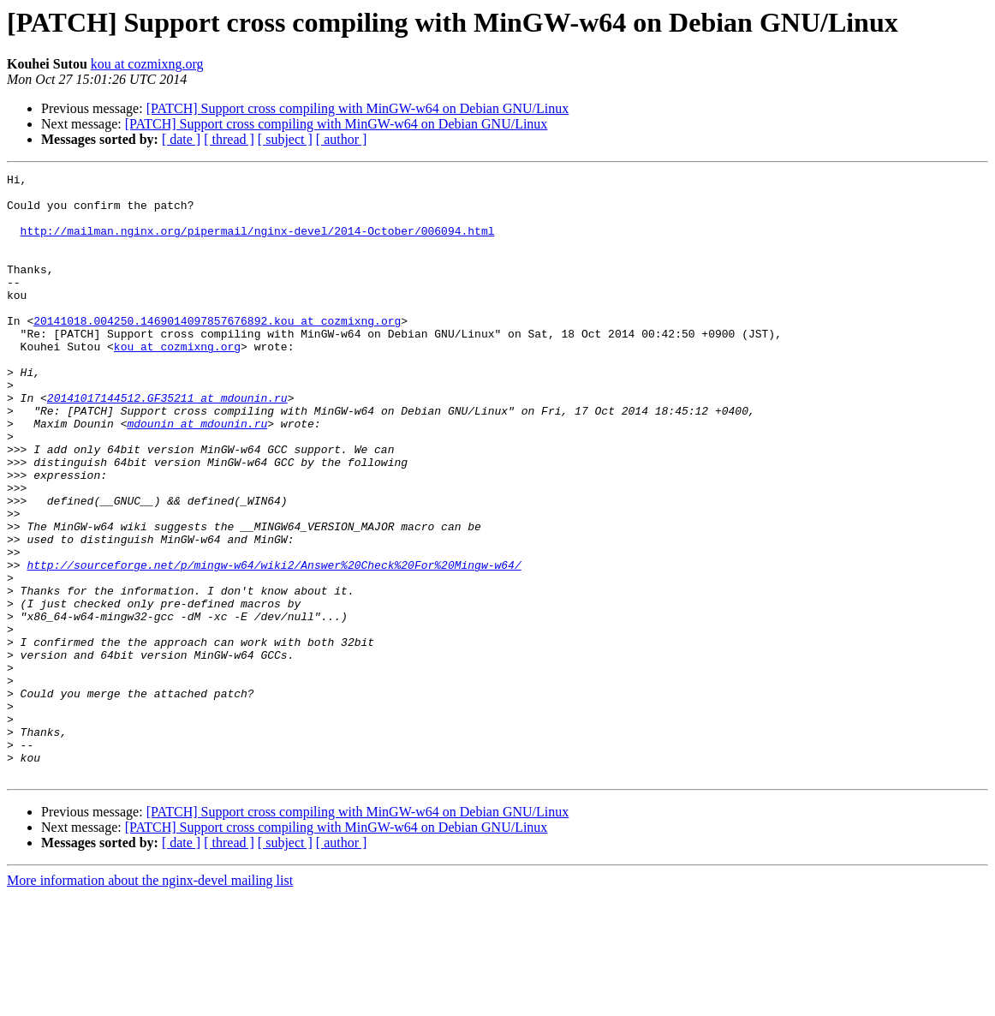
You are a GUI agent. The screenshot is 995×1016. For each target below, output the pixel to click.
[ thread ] (229, 139)
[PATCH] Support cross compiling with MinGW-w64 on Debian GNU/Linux (357, 108)
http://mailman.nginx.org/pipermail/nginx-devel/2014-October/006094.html (258, 243)
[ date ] (181, 139)
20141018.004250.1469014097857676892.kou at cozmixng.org (217, 351)
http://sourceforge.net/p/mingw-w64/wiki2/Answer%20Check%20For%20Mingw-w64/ (274, 644)
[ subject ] (285, 139)
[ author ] (341, 139)
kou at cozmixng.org (147, 64)
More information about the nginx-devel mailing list (150, 1001)
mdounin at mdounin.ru (197, 474)
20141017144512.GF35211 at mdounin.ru (167, 443)
